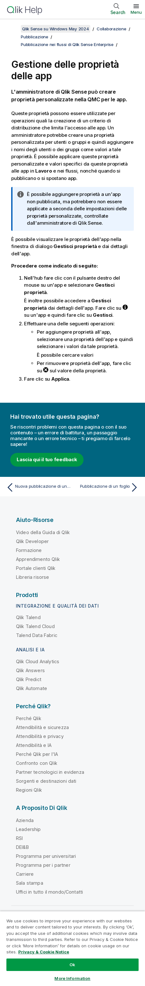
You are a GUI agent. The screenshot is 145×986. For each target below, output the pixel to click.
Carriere (25, 874)
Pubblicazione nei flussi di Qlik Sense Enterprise (67, 44)
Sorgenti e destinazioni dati (46, 781)
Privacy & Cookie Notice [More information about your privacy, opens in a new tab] (43, 951)
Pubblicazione (34, 36)
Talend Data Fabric (36, 635)
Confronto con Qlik (36, 763)
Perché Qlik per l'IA (37, 754)
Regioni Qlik (29, 790)
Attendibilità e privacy (40, 736)
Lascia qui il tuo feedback (47, 459)
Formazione (29, 550)
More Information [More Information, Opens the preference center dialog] (72, 978)
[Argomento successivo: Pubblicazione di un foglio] (107, 487)
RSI (19, 838)
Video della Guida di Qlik (43, 532)
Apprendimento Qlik (38, 559)
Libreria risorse (32, 577)
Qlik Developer (32, 541)
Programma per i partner (43, 865)
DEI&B (22, 847)
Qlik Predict (28, 679)
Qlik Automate (31, 688)
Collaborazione (111, 28)
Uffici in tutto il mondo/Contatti (49, 892)
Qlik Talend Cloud (35, 626)
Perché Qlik (28, 718)
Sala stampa (29, 883)
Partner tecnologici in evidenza (50, 772)
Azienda (25, 820)
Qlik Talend (28, 617)
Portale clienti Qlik (35, 568)
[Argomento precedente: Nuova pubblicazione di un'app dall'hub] (38, 487)
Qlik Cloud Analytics (37, 661)
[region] (72, 948)
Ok (72, 964)
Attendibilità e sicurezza (42, 727)
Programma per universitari (46, 856)
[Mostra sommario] (13, 29)
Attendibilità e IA (34, 745)
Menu (136, 12)
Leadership (28, 829)
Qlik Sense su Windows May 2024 (55, 28)
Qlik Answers (30, 670)
